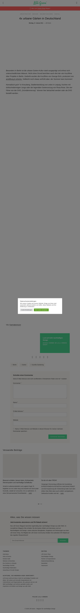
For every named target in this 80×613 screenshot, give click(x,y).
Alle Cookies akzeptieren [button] (41, 310)
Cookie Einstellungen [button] (26, 310)
